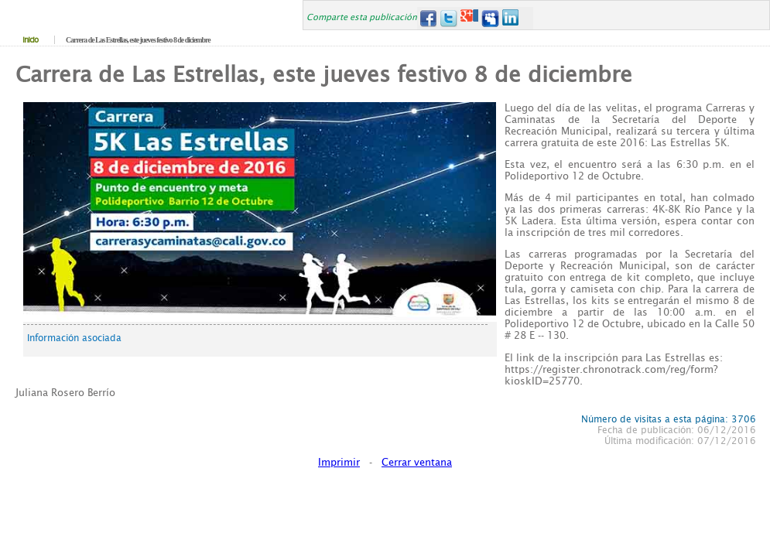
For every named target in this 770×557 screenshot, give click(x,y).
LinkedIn (511, 18)
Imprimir (339, 462)
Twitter (448, 18)
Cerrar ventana (417, 462)
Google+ (469, 18)
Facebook (427, 18)
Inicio (30, 40)
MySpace (490, 18)
